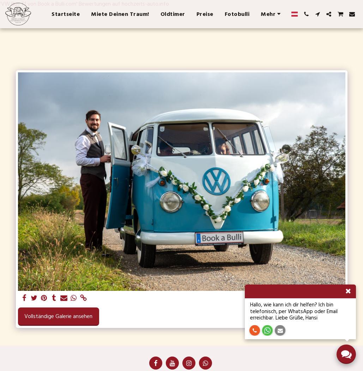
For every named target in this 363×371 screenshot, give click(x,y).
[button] (306, 14)
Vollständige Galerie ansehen (58, 316)
